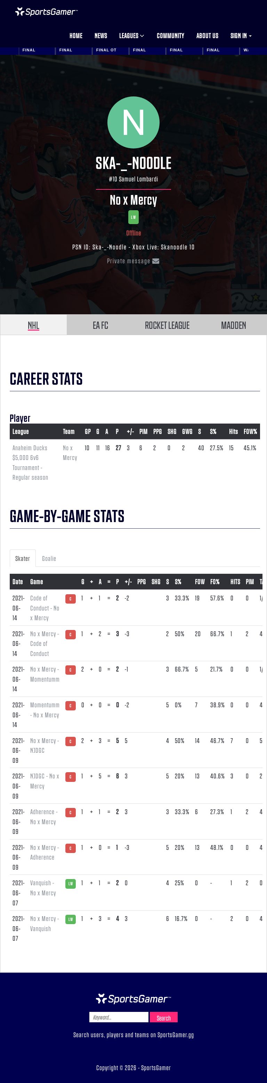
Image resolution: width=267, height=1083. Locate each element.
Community (170, 35)
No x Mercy (133, 199)
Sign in (241, 35)
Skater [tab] (22, 558)
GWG (187, 431)
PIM (143, 431)
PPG (157, 431)
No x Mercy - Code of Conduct (44, 643)
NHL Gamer (46, 12)
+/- (130, 431)
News (101, 35)
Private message (133, 260)
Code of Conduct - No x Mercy (44, 608)
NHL (33, 324)
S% (213, 431)
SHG (172, 431)
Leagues (132, 35)
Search (164, 1018)
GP (88, 431)
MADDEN (233, 324)
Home (76, 35)
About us (207, 35)
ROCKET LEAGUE (167, 324)
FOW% (250, 431)
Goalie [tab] (49, 558)
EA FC (100, 324)
